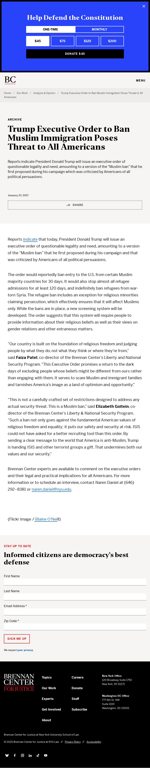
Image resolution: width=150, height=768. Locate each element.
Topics (47, 677)
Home (7, 93)
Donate (77, 688)
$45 (38, 41)
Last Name (12, 591)
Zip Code (10, 621)
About (46, 720)
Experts (48, 699)
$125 (87, 41)
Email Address (14, 606)
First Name (12, 576)
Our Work (22, 93)
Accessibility (94, 742)
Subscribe (79, 709)
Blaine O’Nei (45, 519)
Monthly (99, 29)
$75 (62, 41)
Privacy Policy (73, 742)
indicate (30, 239)
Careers (78, 677)
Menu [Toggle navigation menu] (140, 80)
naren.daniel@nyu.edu (51, 489)
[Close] (143, 6)
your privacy (25, 650)
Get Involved (51, 709)
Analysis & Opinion (44, 93)
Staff (75, 699)
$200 (112, 41)
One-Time (50, 29)
